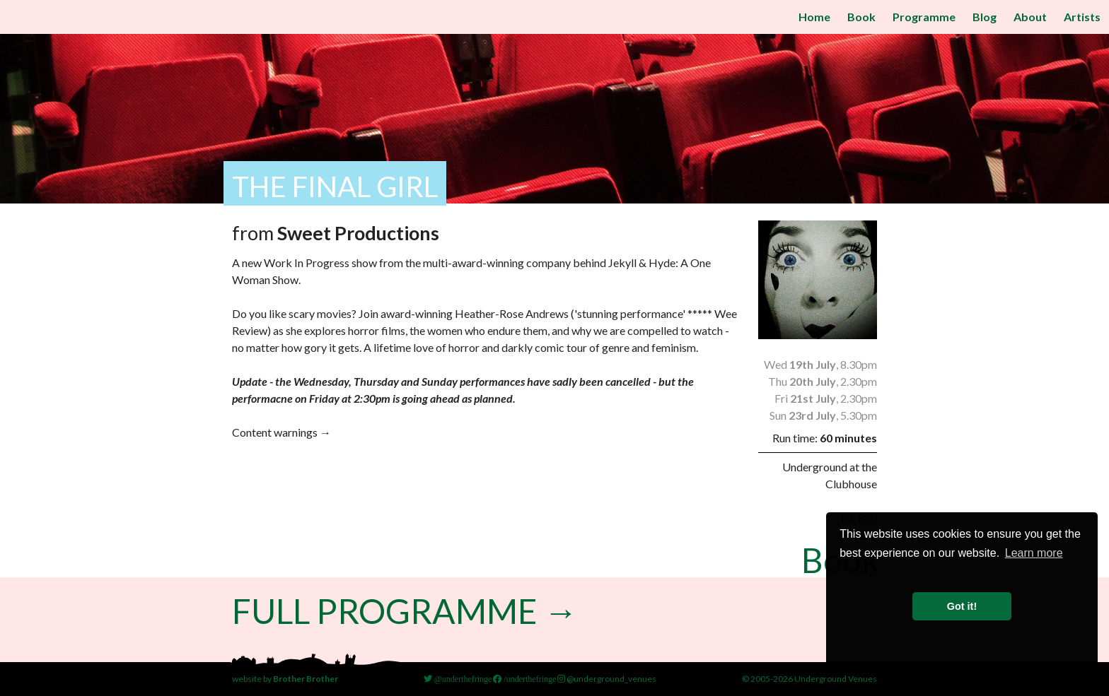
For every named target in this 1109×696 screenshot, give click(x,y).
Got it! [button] (962, 606)
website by (285, 678)
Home (814, 16)
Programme (924, 16)
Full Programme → (405, 611)
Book (861, 16)
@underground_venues (606, 678)
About (1030, 16)
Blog (984, 16)
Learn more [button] (1034, 553)
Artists (1082, 16)
